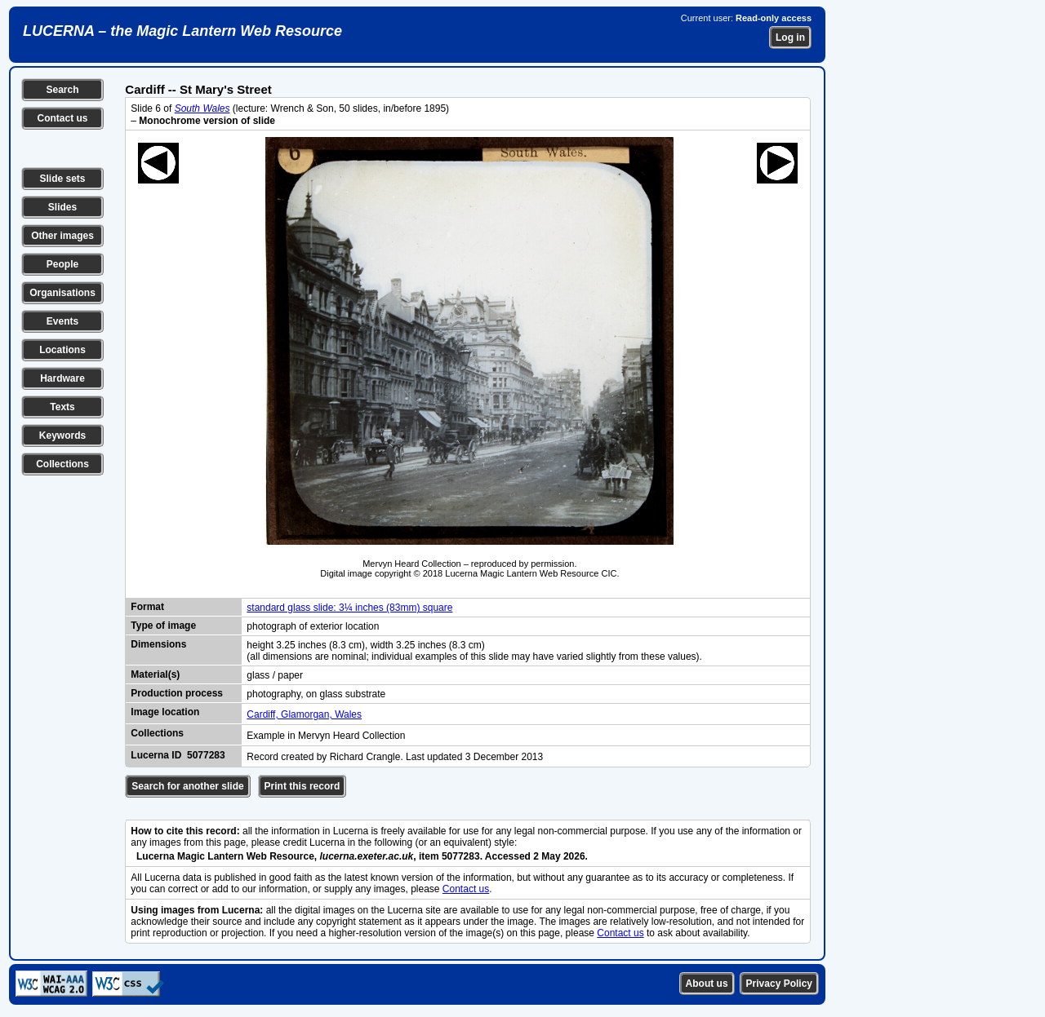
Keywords (62, 435)
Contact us (62, 118)
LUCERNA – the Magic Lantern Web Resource (182, 31)
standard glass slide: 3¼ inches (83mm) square (349, 607)
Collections (62, 464)
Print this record (302, 786)
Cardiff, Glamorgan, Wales (304, 714)
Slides (62, 207)
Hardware (62, 378)
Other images (62, 235)
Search (62, 89)
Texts (62, 407)
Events (62, 321)
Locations (62, 350)
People (62, 264)
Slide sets (62, 178)
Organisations (62, 292)
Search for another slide (187, 786)
